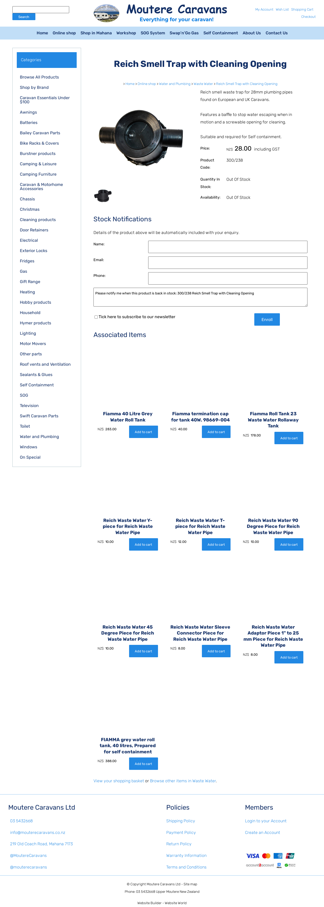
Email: (98, 260)
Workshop (126, 32)
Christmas (29, 209)
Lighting (28, 333)
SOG (24, 395)
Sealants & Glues (36, 374)
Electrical (29, 240)
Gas (23, 271)
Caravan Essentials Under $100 (45, 99)
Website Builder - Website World (162, 903)
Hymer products (35, 322)
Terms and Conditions (186, 867)
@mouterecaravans (28, 867)
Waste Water (203, 84)
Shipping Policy (180, 820)
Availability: (210, 197)
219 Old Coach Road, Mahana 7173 (41, 843)
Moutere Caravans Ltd (163, 884)
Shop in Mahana (96, 32)
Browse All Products (39, 77)
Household (30, 312)
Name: (99, 244)
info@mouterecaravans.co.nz (37, 832)
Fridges (27, 261)
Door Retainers (34, 230)
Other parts (31, 353)
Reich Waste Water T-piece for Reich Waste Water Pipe (200, 526)
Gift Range (30, 281)
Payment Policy (181, 832)
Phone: (99, 275)
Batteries (28, 122)
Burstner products (38, 153)
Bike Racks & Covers (39, 143)
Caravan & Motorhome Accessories (41, 186)
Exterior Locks (33, 250)
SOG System (153, 32)
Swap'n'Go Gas (184, 32)
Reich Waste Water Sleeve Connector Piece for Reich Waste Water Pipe (200, 633)
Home (42, 32)
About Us (252, 32)
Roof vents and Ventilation (45, 364)
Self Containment (220, 32)
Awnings (28, 112)
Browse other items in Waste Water (183, 780)
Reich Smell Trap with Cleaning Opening (247, 84)
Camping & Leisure (38, 163)
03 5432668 (21, 820)
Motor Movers (33, 343)
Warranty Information (186, 855)
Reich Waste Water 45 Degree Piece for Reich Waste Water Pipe (127, 633)
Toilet (25, 426)
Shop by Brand (34, 87)
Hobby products (35, 302)
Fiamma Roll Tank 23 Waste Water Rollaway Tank (273, 419)
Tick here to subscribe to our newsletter (134, 316)
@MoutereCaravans (28, 855)
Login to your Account (266, 820)
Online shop (64, 32)
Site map (190, 884)
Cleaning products (38, 219)
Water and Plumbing (39, 436)
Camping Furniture (38, 174)
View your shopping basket (118, 780)
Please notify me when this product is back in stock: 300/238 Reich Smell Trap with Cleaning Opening (200, 297)
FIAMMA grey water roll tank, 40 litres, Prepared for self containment (128, 745)
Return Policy (179, 843)
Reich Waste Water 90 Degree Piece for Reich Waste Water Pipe (273, 526)
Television (29, 405)
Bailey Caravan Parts (40, 132)
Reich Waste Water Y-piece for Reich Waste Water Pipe (128, 526)
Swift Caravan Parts (39, 415)
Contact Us (277, 32)
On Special (30, 457)
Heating (27, 292)
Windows (28, 446)
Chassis (27, 199)
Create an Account (262, 832)
